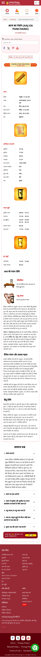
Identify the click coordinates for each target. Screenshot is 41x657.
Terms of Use (14, 651)
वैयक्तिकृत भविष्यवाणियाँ (9, 593)
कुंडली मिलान (5, 561)
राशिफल (4, 607)
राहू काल (24, 570)
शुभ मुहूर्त (4, 584)
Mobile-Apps (6, 599)
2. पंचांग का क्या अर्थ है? (19, 494)
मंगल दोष (24, 555)
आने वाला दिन (27, 57)
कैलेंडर (11, 57)
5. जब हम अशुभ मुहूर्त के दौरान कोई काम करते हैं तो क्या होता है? (19, 518)
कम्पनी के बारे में (26, 602)
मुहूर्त (3, 572)
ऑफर (24, 604)
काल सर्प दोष (26, 558)
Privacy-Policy (23, 643)
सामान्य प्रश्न (25, 596)
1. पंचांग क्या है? (19, 453)
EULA (12, 643)
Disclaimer (27, 651)
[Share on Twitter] (8, 48)
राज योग (4, 563)
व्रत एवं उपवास (6, 569)
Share (4, 627)
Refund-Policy (12, 647)
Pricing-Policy (26, 647)
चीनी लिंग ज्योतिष (27, 564)
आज (18, 57)
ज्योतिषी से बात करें (7, 555)
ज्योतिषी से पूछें (6, 596)
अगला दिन (33, 65)
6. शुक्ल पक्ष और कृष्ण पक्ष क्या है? (19, 527)
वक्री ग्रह (24, 561)
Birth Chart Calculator (9, 575)
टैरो (2, 581)
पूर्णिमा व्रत (25, 567)
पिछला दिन (7, 65)
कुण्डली (4, 558)
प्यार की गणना (6, 567)
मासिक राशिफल (6, 610)
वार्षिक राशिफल (6, 613)
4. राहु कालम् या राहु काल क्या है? (19, 510)
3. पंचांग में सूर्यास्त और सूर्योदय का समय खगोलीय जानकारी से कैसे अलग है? (19, 502)
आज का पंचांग (6, 578)
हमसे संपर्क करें (26, 593)
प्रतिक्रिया (24, 599)
